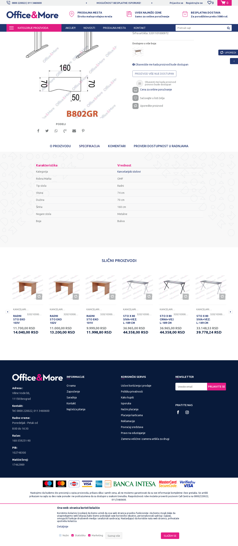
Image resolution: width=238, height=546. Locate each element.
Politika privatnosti (132, 426)
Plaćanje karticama (132, 450)
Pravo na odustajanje (133, 467)
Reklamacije (128, 456)
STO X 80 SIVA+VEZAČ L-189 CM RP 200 (130, 356)
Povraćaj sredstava (132, 462)
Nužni (66, 535)
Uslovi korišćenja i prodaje (136, 420)
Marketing (97, 535)
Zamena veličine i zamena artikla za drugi (145, 473)
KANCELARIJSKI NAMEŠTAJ (53, 35)
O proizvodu (60, 181)
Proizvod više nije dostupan (154, 106)
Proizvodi (29, 35)
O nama (71, 420)
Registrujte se (194, 3)
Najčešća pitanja (76, 444)
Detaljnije (62, 526)
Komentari (117, 181)
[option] (119, 3)
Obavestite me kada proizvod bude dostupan (160, 97)
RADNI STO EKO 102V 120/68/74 (56, 356)
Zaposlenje (73, 426)
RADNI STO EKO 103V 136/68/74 (19, 356)
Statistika (80, 535)
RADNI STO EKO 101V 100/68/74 (92, 356)
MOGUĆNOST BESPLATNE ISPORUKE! (119, 3)
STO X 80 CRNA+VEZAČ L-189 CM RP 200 (166, 356)
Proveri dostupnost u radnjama (161, 181)
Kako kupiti (127, 432)
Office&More (13, 35)
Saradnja (72, 432)
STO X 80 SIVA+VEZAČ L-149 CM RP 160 (203, 356)
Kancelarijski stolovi (82, 35)
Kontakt (71, 438)
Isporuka (126, 438)
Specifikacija (89, 181)
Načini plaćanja (129, 444)
